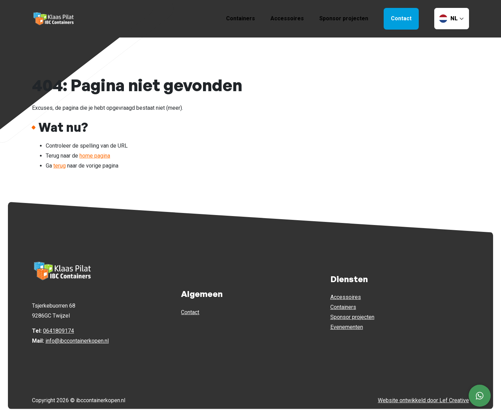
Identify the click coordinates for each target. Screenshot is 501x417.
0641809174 (58, 331)
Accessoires (287, 18)
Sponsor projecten (343, 18)
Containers (240, 18)
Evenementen (346, 327)
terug (59, 165)
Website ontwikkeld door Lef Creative (423, 400)
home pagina (94, 155)
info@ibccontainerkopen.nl (77, 341)
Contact (190, 312)
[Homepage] (53, 18)
